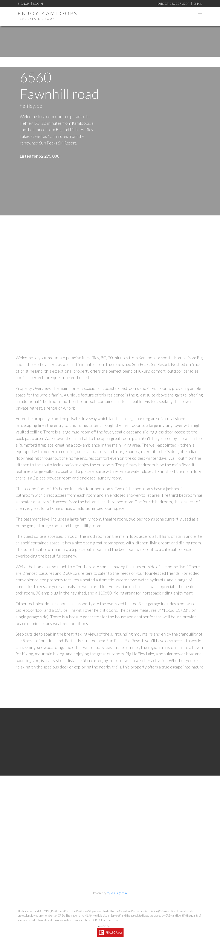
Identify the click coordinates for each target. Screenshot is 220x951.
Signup (23, 3)
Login (38, 3)
